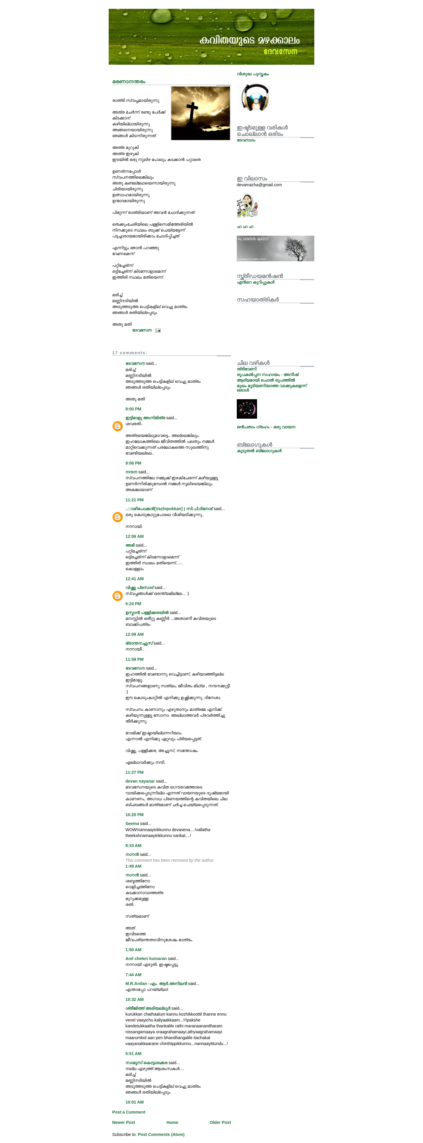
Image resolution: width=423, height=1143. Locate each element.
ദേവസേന (135, 363)
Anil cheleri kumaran (146, 958)
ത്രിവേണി (246, 369)
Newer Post (123, 1122)
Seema (132, 823)
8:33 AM (133, 845)
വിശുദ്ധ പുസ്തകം (253, 73)
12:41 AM (134, 578)
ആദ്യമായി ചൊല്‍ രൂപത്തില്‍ (266, 380)
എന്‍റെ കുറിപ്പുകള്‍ (255, 282)
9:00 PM (133, 409)
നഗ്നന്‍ (132, 854)
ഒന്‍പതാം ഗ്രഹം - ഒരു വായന (266, 427)
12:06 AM (134, 536)
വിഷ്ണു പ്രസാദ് (139, 587)
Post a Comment (128, 1112)
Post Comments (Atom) (161, 1134)
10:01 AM (134, 1102)
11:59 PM (134, 659)
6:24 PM (133, 603)
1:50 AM (133, 949)
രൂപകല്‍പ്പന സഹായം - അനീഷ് (267, 374)
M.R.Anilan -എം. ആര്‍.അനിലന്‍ (156, 983)
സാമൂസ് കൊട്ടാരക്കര (147, 1062)
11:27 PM (134, 772)
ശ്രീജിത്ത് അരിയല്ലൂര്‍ (147, 1008)
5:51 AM (133, 1053)
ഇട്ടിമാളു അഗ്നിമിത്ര (145, 417)
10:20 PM (134, 814)
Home (172, 1122)
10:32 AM (134, 999)
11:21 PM (134, 500)
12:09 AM (134, 634)
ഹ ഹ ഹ (245, 226)
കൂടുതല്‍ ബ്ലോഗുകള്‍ (259, 450)
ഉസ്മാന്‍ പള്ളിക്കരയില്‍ (147, 612)
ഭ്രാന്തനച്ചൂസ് (138, 643)
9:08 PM (133, 463)
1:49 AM (133, 866)
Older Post (220, 1122)
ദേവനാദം (246, 140)
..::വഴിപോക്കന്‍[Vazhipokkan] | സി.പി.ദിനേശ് (168, 508)
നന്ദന (131, 472)
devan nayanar (140, 781)
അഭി (130, 545)
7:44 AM (133, 974)
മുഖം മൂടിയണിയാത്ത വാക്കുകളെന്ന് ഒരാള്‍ (271, 387)
